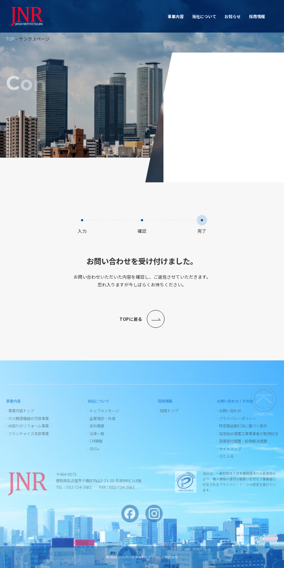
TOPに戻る (142, 319)
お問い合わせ (261, 16)
